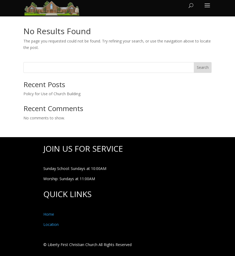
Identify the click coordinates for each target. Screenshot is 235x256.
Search (203, 67)
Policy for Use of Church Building (51, 93)
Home (48, 214)
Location (51, 224)
